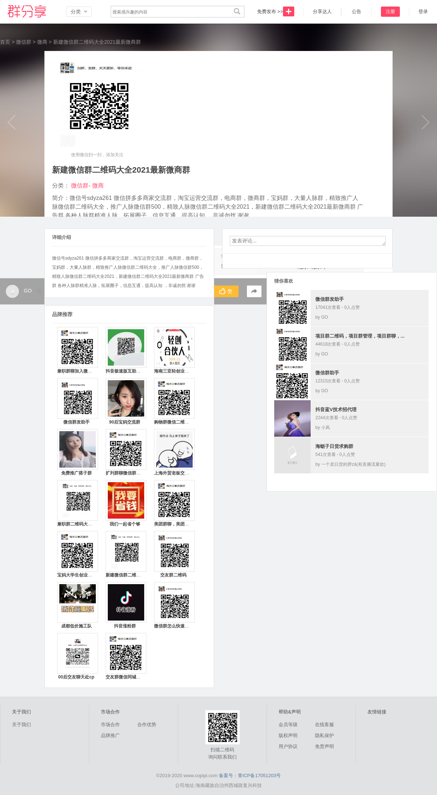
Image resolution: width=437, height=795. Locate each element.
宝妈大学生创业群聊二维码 (83, 575)
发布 (288, 11)
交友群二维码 (173, 575)
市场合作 (110, 724)
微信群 (29, 11)
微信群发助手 (76, 422)
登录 (423, 11)
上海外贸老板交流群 (173, 473)
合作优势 (146, 724)
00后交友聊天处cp (76, 677)
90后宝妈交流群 (124, 422)
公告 (356, 11)
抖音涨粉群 (125, 626)
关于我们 (21, 724)
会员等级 (288, 724)
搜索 (237, 11)
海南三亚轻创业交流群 (176, 371)
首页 (5, 42)
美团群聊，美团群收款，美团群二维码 (191, 524)
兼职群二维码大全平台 (79, 524)
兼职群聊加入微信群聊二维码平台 (90, 371)
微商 (42, 42)
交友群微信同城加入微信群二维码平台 (143, 677)
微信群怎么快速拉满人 (176, 626)
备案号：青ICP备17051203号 (250, 775)
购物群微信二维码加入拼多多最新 (187, 422)
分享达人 (322, 11)
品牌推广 (110, 735)
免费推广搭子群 (76, 473)
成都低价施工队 (76, 626)
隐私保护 (324, 735)
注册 (390, 11)
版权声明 (288, 735)
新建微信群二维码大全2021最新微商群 (143, 575)
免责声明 (324, 746)
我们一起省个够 (125, 524)
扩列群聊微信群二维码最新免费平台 (141, 473)
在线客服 (324, 724)
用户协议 (288, 746)
